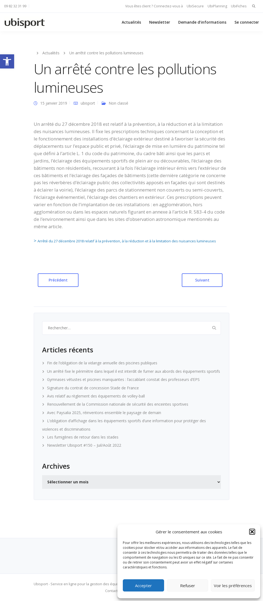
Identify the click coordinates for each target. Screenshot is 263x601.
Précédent (58, 280)
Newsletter (159, 22)
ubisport (88, 103)
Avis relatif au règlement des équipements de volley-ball (96, 396)
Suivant (202, 280)
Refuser (187, 585)
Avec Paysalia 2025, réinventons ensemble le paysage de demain (104, 412)
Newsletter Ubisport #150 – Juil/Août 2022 (84, 445)
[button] (7, 61)
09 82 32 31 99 (15, 6)
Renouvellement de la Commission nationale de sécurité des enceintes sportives (117, 404)
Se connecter (246, 22)
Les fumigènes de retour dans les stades (82, 437)
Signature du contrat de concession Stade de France (93, 387)
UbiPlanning (217, 6)
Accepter (143, 585)
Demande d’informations (202, 22)
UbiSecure (195, 6)
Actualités (131, 22)
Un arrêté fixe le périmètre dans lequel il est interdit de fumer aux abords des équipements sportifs (133, 371)
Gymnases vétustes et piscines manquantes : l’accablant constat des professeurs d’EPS (123, 379)
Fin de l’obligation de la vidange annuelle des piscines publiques (102, 362)
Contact (111, 590)
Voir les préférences (233, 585)
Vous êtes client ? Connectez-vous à (154, 6)
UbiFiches (238, 6)
